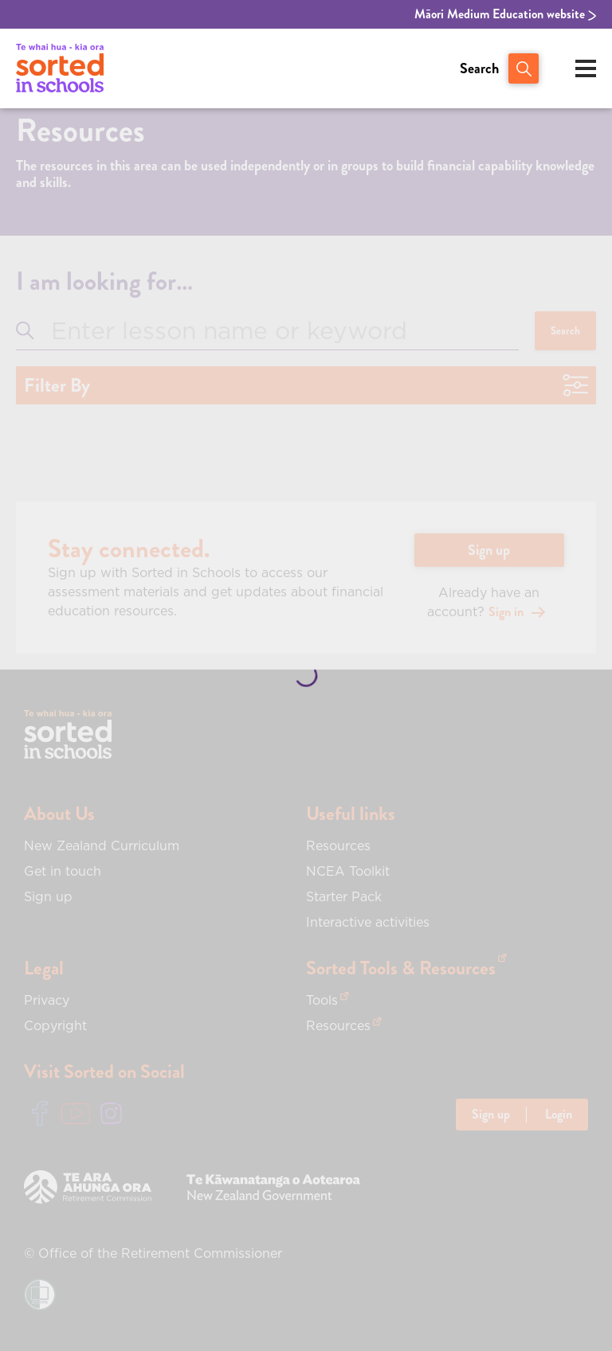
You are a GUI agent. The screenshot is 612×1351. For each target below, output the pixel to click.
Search (479, 68)
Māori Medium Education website (505, 14)
